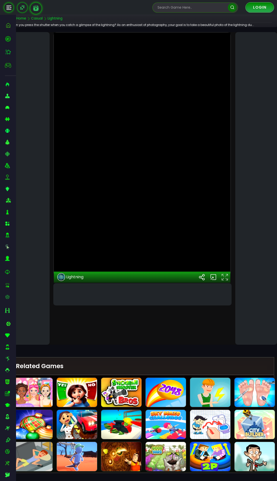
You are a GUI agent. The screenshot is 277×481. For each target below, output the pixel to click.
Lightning (78, 318)
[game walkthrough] (35, 8)
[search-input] (191, 7)
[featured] (10, 52)
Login (259, 7)
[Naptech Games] (22, 7)
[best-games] (10, 38)
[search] (232, 7)
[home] (10, 25)
